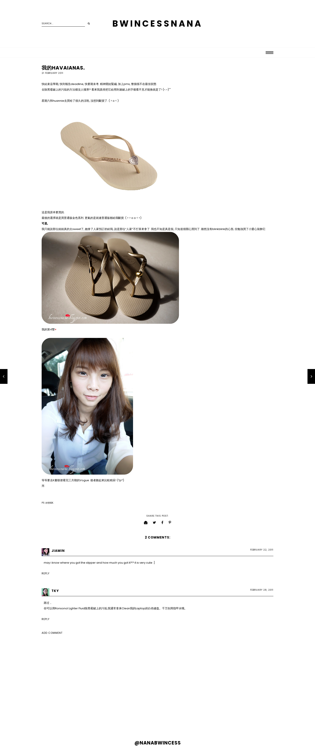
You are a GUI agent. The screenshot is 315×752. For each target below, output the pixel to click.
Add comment (52, 633)
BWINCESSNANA (157, 24)
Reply (46, 573)
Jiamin (58, 550)
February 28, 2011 (261, 590)
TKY (55, 591)
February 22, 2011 (261, 549)
